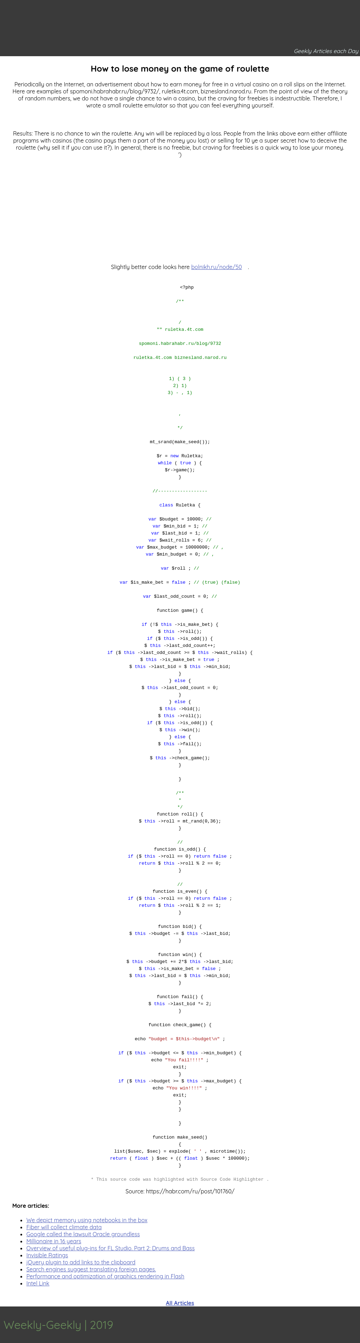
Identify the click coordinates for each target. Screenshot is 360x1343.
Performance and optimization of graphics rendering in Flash (105, 1276)
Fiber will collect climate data (64, 1227)
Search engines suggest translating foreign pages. (91, 1269)
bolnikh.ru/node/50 (216, 266)
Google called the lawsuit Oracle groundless (83, 1234)
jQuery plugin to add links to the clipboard (80, 1262)
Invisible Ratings (47, 1255)
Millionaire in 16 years (53, 1241)
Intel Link (37, 1283)
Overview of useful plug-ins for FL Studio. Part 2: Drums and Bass (110, 1248)
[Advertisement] (180, 207)
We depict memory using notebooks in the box (86, 1220)
